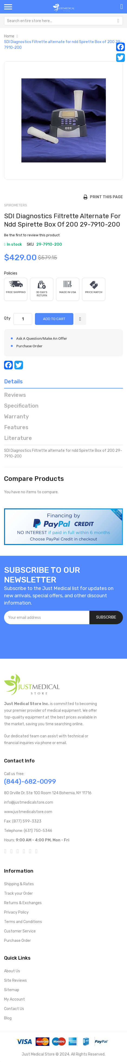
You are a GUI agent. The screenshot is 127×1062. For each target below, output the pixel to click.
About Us (12, 971)
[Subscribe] (106, 617)
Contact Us (14, 1009)
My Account (14, 999)
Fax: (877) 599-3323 (22, 821)
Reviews (15, 395)
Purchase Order (17, 940)
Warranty (16, 416)
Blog (8, 1018)
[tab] (63, 382)
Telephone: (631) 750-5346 (28, 830)
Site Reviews (15, 980)
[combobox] (63, 20)
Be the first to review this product (32, 235)
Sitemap (11, 990)
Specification (21, 405)
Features (16, 427)
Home (9, 36)
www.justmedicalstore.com (28, 812)
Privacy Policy (16, 912)
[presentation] (45, 638)
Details (13, 381)
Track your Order (18, 893)
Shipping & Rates (19, 884)
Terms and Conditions (23, 921)
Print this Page (105, 197)
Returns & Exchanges (23, 903)
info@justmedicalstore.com (28, 802)
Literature (18, 438)
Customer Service (20, 931)
